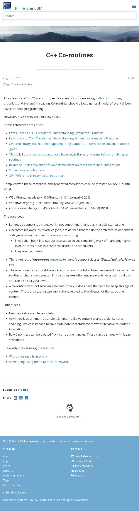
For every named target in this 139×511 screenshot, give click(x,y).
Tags (6, 480)
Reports (8, 470)
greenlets (10, 103)
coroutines (23, 84)
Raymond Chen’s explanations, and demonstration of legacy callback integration (64, 165)
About (7, 456)
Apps (6, 461)
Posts (6, 466)
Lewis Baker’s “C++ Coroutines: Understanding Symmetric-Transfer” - (57, 133)
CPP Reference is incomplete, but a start (37, 176)
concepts (56, 259)
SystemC (29, 103)
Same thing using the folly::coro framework (39, 362)
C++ (133, 78)
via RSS (23, 390)
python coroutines (108, 98)
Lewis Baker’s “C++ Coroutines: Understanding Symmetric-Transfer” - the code (63, 138)
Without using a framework (28, 356)
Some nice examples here (26, 170)
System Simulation (14, 475)
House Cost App (13, 485)
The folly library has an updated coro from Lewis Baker (47, 154)
